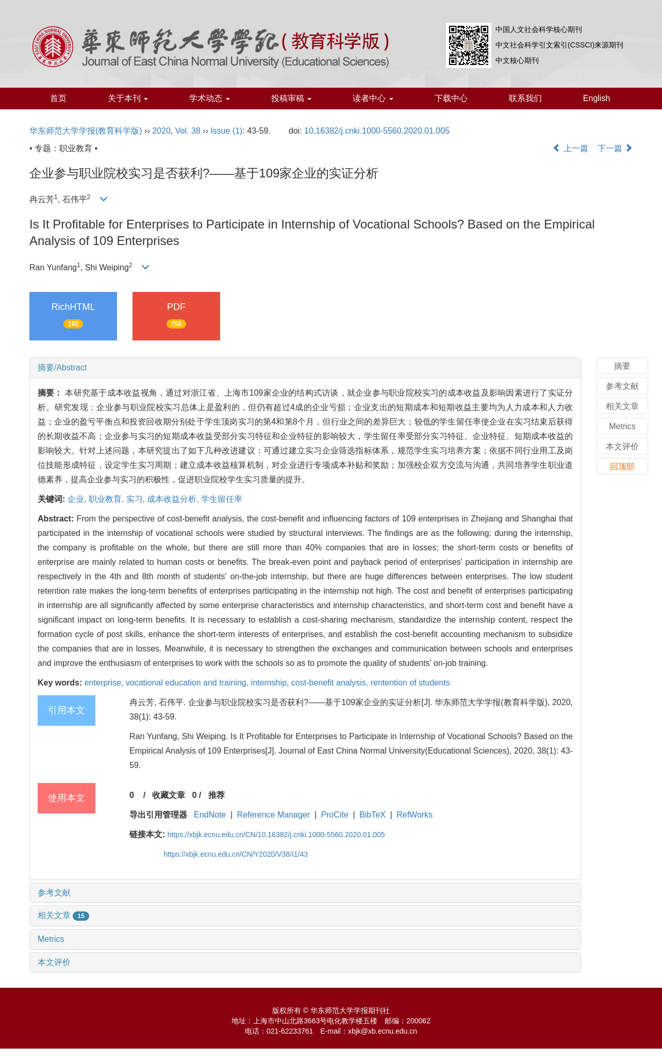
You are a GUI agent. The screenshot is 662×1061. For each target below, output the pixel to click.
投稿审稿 (291, 98)
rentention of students (410, 682)
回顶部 (622, 466)
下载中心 (451, 98)
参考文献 (54, 892)
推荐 (216, 795)
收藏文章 (168, 795)
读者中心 (373, 98)
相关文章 (63, 915)
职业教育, (107, 499)
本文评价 (54, 962)
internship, (271, 682)
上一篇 (570, 148)
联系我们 (525, 98)
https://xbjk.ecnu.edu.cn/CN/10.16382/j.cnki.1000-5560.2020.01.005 (276, 834)
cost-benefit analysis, (331, 682)
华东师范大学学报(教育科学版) (85, 130)
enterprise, (105, 682)
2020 (161, 130)
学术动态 (209, 98)
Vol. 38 (188, 130)
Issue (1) (226, 130)
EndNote (210, 814)
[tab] (305, 368)
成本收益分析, (174, 499)
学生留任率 (221, 499)
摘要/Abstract (62, 367)
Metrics (51, 939)
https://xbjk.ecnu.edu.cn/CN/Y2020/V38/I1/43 (236, 854)
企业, (78, 499)
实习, (136, 499)
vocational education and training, (188, 682)
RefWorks (414, 814)
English (596, 98)
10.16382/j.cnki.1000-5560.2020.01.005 (377, 130)
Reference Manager (273, 814)
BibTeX (372, 814)
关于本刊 (128, 98)
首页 (58, 98)
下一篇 (615, 148)
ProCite (334, 814)
